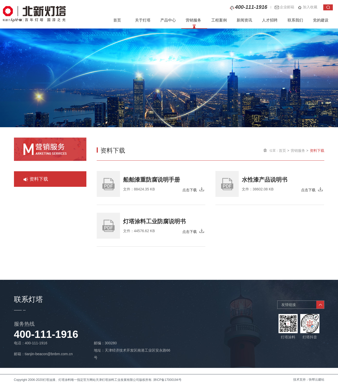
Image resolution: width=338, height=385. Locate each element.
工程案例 (219, 20)
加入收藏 (310, 7)
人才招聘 (269, 20)
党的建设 (320, 20)
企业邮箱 (287, 7)
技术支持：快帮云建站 (308, 379)
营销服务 (193, 20)
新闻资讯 (244, 20)
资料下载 (317, 150)
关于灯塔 (143, 20)
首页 (117, 20)
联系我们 (295, 20)
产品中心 (168, 20)
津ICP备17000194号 (167, 380)
